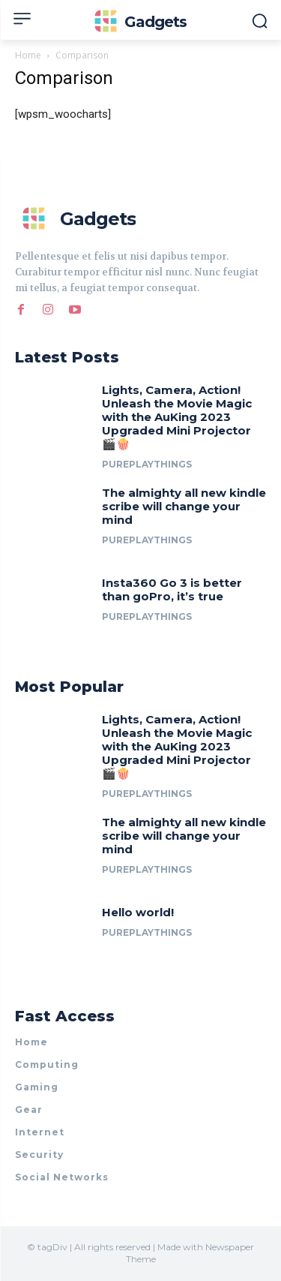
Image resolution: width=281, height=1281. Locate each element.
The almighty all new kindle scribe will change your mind (184, 506)
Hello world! (138, 912)
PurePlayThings (147, 464)
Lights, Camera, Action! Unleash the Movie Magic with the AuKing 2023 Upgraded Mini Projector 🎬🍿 (177, 417)
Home (28, 55)
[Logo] (140, 22)
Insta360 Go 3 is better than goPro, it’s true (172, 589)
